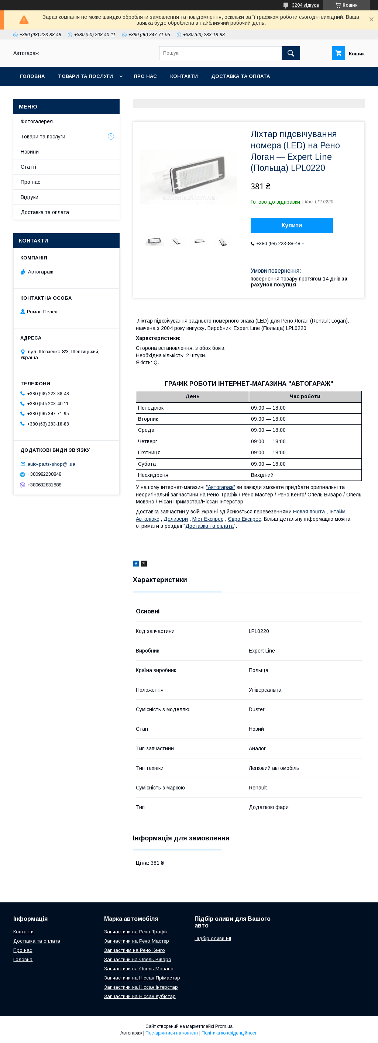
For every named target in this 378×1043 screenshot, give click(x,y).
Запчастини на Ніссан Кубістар (140, 996)
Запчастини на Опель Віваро (137, 959)
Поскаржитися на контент (171, 1033)
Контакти (184, 76)
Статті (28, 167)
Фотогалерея (37, 121)
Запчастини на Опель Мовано (138, 968)
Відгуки (29, 197)
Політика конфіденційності (230, 1033)
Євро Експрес (244, 519)
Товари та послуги (85, 76)
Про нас (145, 76)
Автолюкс (147, 519)
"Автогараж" (220, 487)
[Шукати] (291, 53)
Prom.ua (224, 1026)
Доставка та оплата (240, 76)
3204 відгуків (305, 5)
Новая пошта (309, 511)
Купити (292, 225)
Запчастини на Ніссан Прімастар (142, 978)
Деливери (176, 519)
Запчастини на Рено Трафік (136, 931)
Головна (32, 76)
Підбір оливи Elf (213, 938)
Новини (30, 152)
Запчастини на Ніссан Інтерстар (141, 987)
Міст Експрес (207, 519)
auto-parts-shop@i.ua (51, 464)
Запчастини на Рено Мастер (136, 941)
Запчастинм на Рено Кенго (134, 950)
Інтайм (337, 511)
